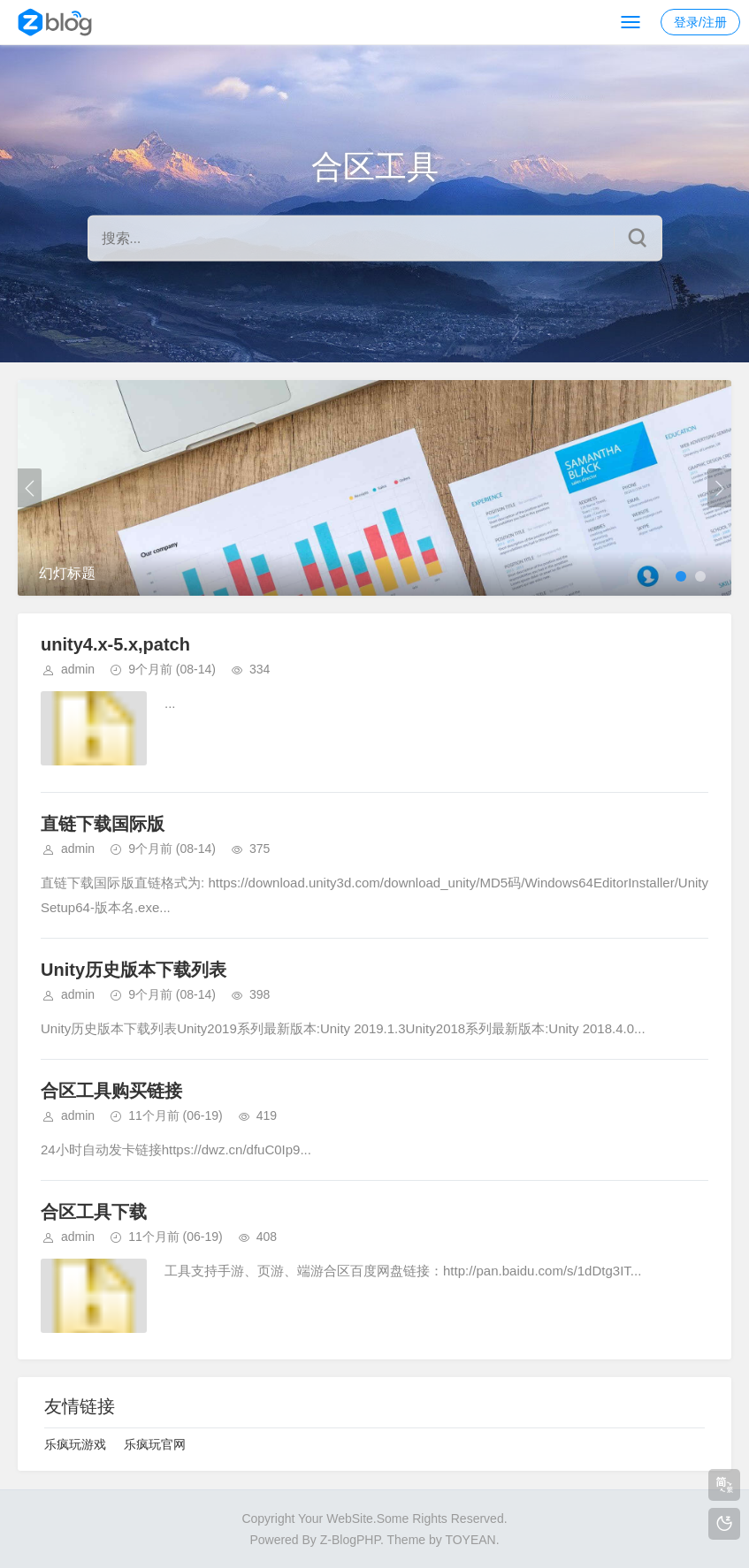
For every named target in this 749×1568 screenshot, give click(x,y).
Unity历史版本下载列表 (133, 969)
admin (78, 669)
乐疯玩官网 (155, 1444)
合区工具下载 (94, 1212)
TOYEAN (470, 1540)
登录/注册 (700, 22)
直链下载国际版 (102, 823)
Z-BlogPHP (350, 1540)
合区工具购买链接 (111, 1090)
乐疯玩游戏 (75, 1444)
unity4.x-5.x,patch (115, 644)
